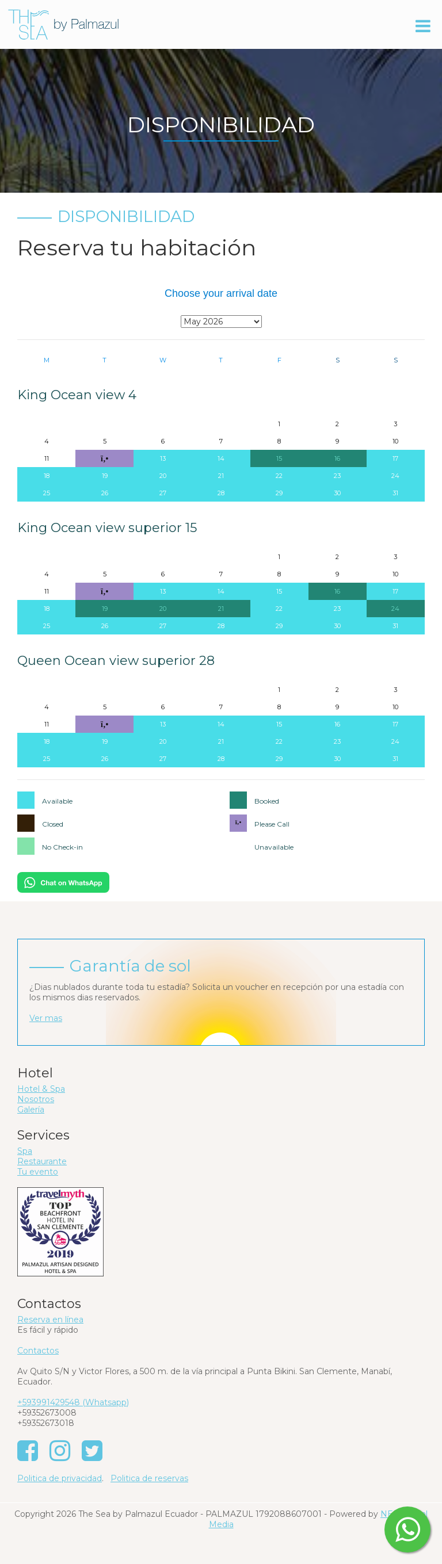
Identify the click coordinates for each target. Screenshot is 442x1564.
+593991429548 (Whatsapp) (73, 1402)
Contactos (38, 1350)
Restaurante (42, 1161)
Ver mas (45, 1018)
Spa (24, 1151)
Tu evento (37, 1172)
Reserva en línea (50, 1319)
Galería (30, 1109)
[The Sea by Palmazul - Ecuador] (63, 23)
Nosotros (35, 1099)
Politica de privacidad (59, 1478)
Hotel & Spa (41, 1089)
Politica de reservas (149, 1478)
